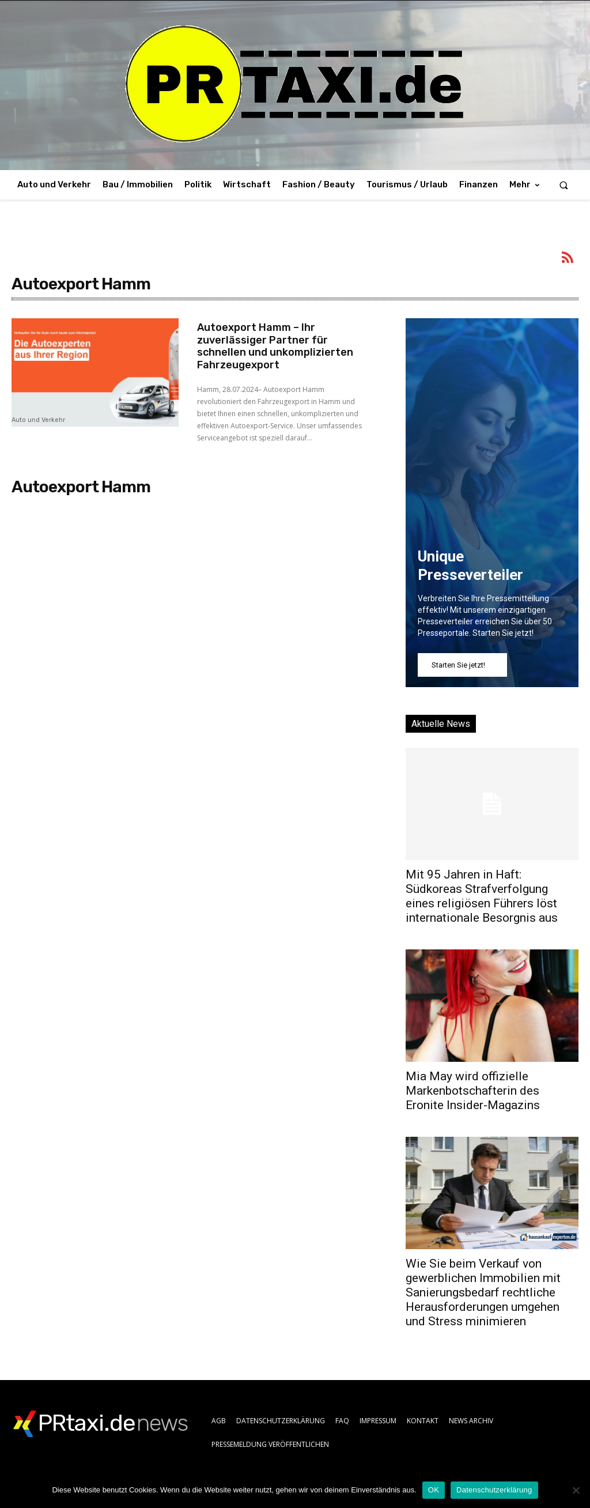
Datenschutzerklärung (494, 1490)
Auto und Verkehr (38, 420)
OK (433, 1490)
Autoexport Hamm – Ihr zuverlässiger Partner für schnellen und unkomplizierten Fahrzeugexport (275, 346)
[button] (563, 184)
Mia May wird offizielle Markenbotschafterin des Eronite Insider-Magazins (473, 1090)
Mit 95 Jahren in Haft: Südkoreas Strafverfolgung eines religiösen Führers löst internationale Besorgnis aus (482, 896)
